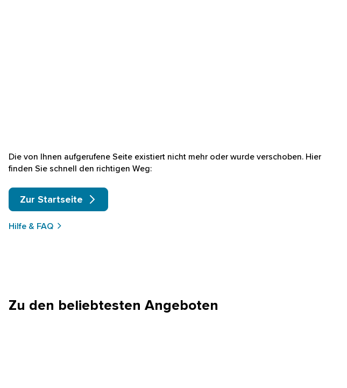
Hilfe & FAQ (35, 226)
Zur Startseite (58, 199)
